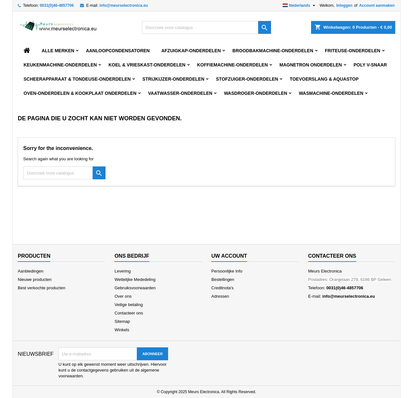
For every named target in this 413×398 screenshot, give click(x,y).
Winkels (122, 329)
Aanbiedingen (31, 271)
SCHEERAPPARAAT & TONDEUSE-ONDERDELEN (77, 79)
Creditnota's (222, 287)
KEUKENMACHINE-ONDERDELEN (60, 64)
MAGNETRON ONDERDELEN (310, 64)
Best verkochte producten (41, 287)
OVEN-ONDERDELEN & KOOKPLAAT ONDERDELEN (80, 93)
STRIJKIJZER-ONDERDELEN (173, 79)
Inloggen (344, 5)
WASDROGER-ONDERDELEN (255, 93)
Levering (123, 271)
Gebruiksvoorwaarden (135, 287)
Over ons (123, 296)
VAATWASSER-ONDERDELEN (180, 93)
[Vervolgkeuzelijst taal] (300, 5)
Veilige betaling (129, 304)
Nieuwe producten (35, 279)
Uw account (229, 256)
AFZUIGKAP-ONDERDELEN (191, 50)
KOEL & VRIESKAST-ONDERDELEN (147, 64)
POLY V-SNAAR (370, 64)
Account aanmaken (377, 5)
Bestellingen (222, 279)
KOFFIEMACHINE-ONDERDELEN (232, 64)
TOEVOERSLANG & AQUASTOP (324, 79)
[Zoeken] (206, 27)
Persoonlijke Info (226, 271)
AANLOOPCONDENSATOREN (118, 50)
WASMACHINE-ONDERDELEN (331, 93)
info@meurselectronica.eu (123, 5)
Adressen (220, 296)
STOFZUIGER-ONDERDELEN (247, 79)
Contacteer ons (129, 313)
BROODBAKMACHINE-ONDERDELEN (272, 50)
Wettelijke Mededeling (135, 279)
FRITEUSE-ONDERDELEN (352, 50)
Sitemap (122, 321)
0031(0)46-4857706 (57, 5)
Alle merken (58, 50)
